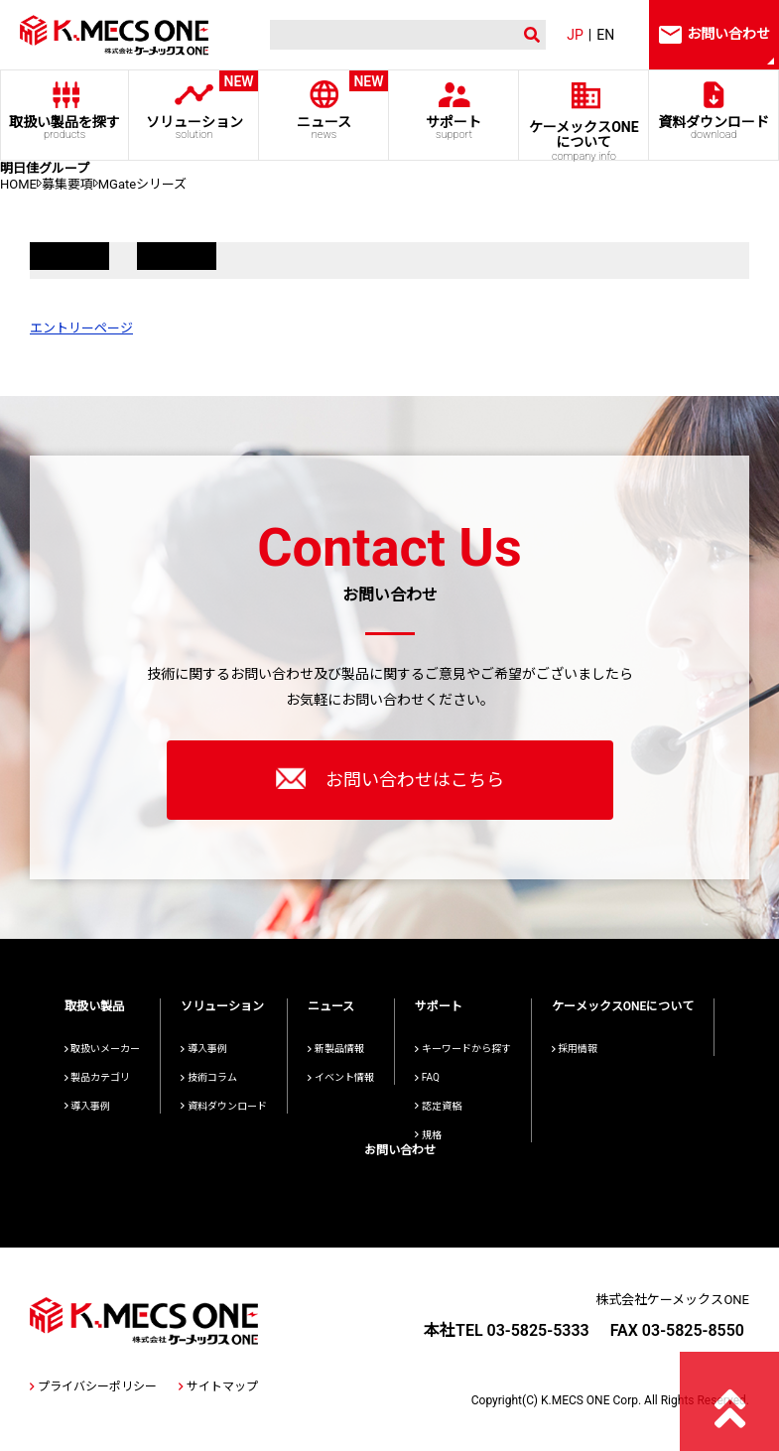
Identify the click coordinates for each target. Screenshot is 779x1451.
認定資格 (438, 1106)
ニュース (324, 105)
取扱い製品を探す (64, 127)
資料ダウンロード (714, 127)
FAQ (427, 1077)
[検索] (384, 35)
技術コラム (209, 1077)
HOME (18, 184)
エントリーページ (81, 328)
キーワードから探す (463, 1048)
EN (605, 35)
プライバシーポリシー (93, 1386)
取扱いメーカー (103, 1048)
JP (575, 35)
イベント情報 (341, 1077)
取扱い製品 (94, 1006)
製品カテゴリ (98, 1077)
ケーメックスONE (584, 139)
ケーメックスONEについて (623, 1006)
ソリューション (194, 105)
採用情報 (575, 1048)
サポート (454, 127)
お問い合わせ (400, 1150)
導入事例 (88, 1106)
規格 (428, 1134)
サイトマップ (218, 1386)
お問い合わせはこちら (390, 778)
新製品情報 (336, 1048)
